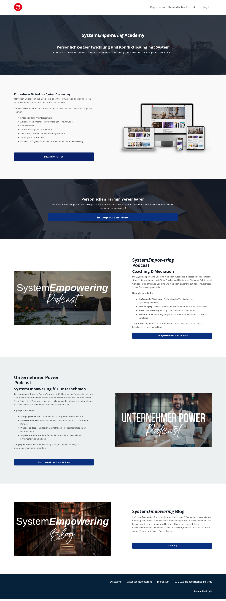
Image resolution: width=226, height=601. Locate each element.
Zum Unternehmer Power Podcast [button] (54, 464)
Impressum (162, 583)
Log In (206, 7)
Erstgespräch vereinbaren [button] (113, 218)
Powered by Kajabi (203, 592)
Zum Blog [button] (172, 547)
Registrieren (158, 7)
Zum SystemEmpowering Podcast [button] (172, 336)
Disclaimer (116, 583)
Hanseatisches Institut (181, 7)
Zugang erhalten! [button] (54, 157)
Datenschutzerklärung (139, 583)
